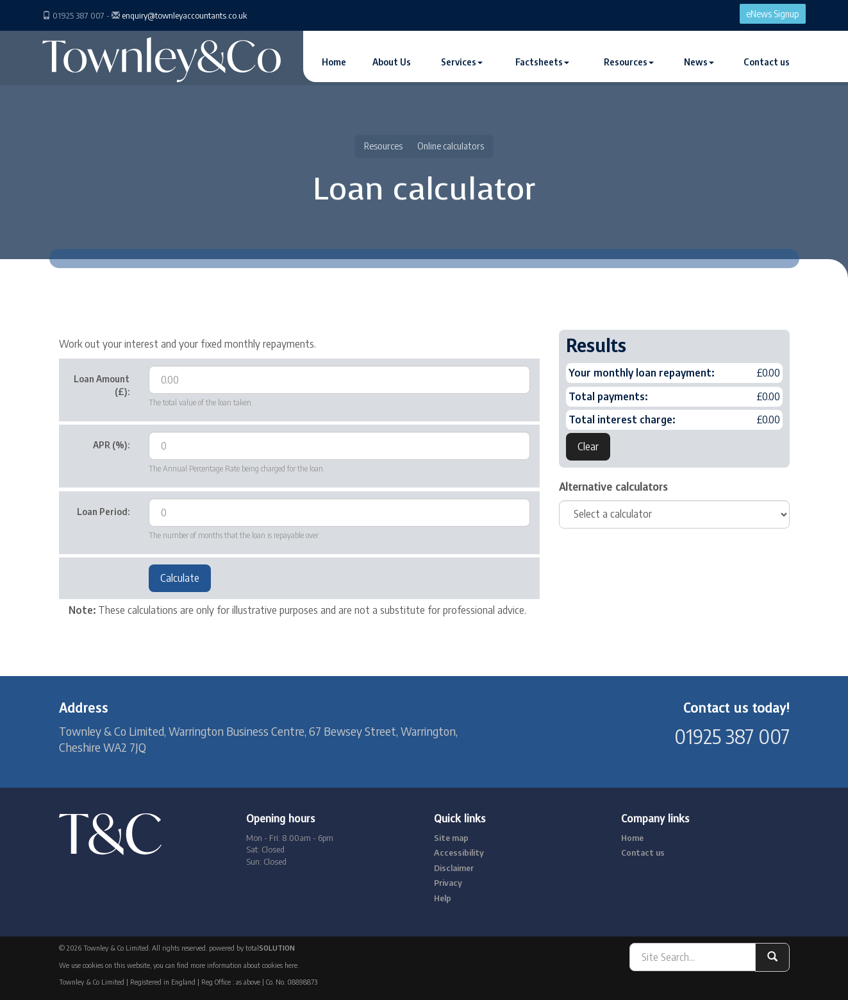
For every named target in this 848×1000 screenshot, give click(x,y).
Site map (451, 838)
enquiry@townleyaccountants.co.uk (184, 15)
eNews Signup (772, 13)
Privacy (448, 882)
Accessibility (459, 852)
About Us (391, 61)
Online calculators (450, 145)
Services (462, 61)
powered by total (252, 948)
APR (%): (111, 444)
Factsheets (542, 61)
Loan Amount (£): (101, 385)
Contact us (767, 61)
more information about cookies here (243, 965)
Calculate (179, 578)
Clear (588, 446)
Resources (629, 61)
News (699, 61)
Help (442, 898)
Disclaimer (454, 868)
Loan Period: (103, 511)
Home (334, 61)
